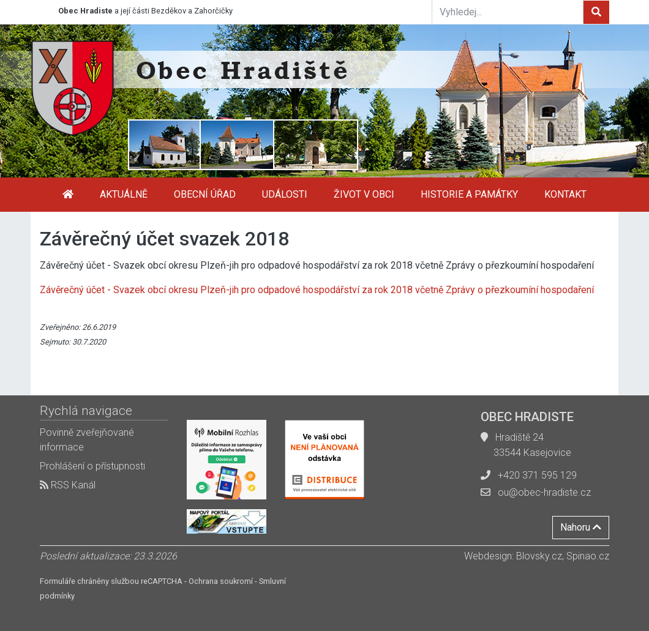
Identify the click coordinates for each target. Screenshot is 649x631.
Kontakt (565, 194)
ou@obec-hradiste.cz (544, 492)
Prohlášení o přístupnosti (92, 466)
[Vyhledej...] (507, 11)
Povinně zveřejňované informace (87, 440)
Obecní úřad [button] (205, 194)
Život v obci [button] (364, 194)
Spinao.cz (587, 556)
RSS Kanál (68, 485)
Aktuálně (124, 194)
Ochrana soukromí (221, 581)
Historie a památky (469, 194)
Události (284, 194)
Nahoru (580, 527)
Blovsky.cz (539, 556)
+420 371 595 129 (537, 475)
